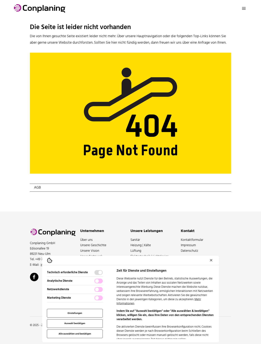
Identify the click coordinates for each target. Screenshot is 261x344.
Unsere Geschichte (93, 245)
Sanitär (135, 240)
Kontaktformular (192, 240)
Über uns (86, 240)
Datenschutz (189, 250)
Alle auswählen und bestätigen (75, 334)
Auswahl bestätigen (74, 323)
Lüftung (135, 250)
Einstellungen (75, 313)
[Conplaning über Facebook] (34, 277)
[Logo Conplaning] (39, 8)
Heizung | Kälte (140, 245)
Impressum (188, 245)
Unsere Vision (89, 250)
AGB (37, 188)
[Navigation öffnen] (244, 8)
